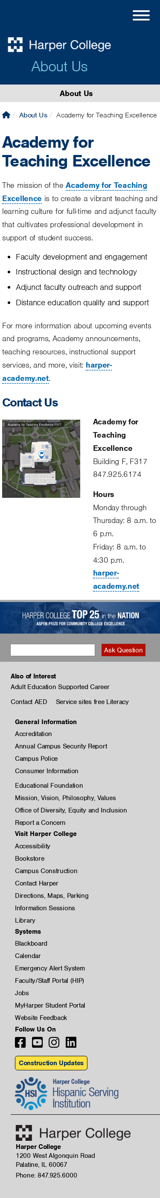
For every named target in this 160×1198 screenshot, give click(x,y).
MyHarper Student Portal (50, 1005)
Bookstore (29, 858)
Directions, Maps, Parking (52, 895)
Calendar (28, 956)
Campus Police (36, 758)
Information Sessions (45, 908)
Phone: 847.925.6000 (46, 1175)
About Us (59, 66)
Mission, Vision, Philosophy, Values (65, 798)
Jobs (22, 993)
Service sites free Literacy (92, 702)
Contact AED (29, 702)
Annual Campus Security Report (61, 746)
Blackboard (31, 943)
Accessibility (32, 846)
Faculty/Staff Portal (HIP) (49, 980)
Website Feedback (41, 1018)
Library (25, 920)
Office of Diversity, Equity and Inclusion (71, 810)
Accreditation (33, 734)
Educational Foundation (49, 785)
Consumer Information (47, 771)
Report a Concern (40, 822)
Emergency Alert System (49, 968)
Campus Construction (46, 871)
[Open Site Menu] (133, 16)
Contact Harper (36, 883)
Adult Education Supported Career (60, 687)
